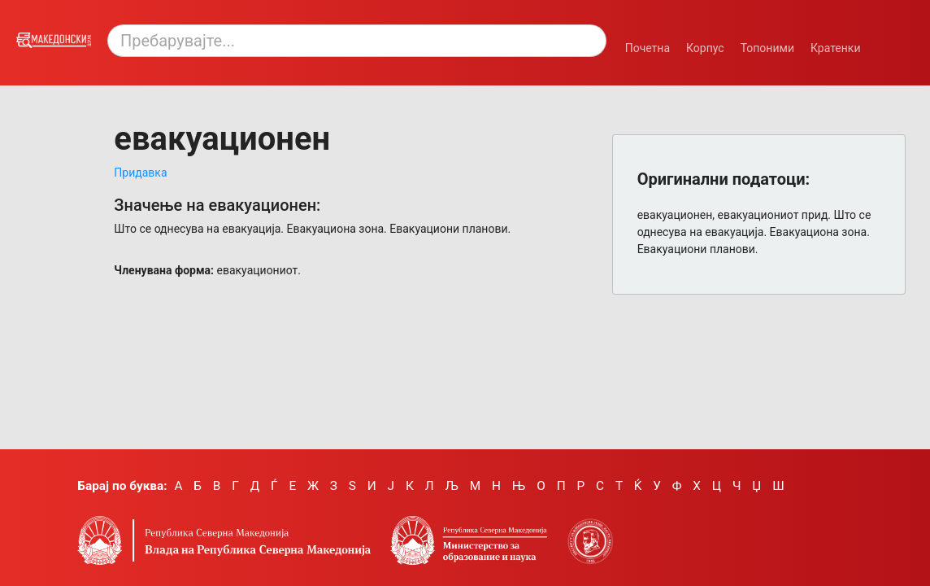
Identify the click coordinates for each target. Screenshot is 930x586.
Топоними (767, 48)
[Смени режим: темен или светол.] (893, 39)
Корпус (705, 48)
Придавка (140, 172)
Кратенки (835, 48)
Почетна (647, 48)
